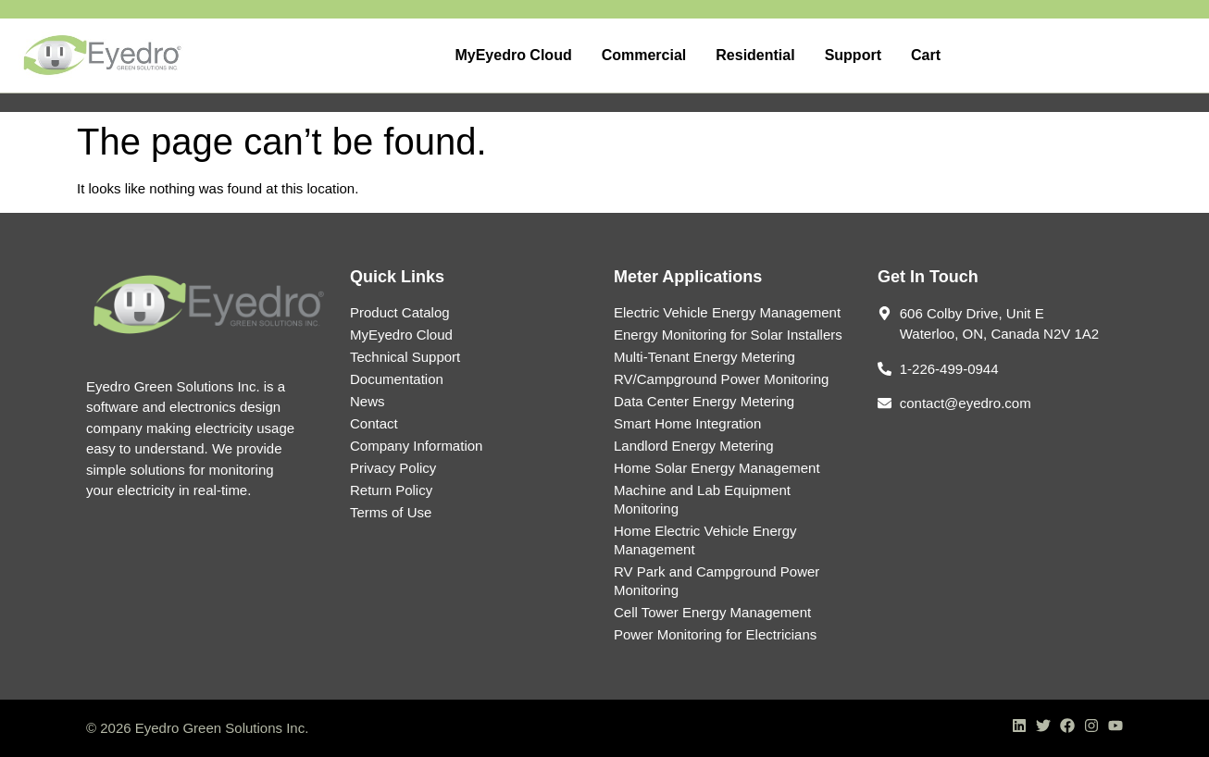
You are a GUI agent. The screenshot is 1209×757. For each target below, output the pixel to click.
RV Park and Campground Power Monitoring (716, 581)
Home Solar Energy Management (717, 468)
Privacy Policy (393, 468)
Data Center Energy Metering (704, 401)
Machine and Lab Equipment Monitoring (702, 499)
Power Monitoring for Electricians (715, 634)
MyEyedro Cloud (401, 334)
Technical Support (405, 357)
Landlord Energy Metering (694, 445)
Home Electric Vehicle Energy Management (705, 540)
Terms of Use (390, 512)
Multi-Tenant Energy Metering (704, 357)
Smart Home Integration (687, 423)
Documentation (396, 379)
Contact (374, 423)
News (367, 401)
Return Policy (391, 490)
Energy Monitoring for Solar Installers (728, 334)
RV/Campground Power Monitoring (721, 379)
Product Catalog (400, 312)
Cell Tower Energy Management (712, 612)
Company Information (416, 445)
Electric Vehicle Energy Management (727, 312)
